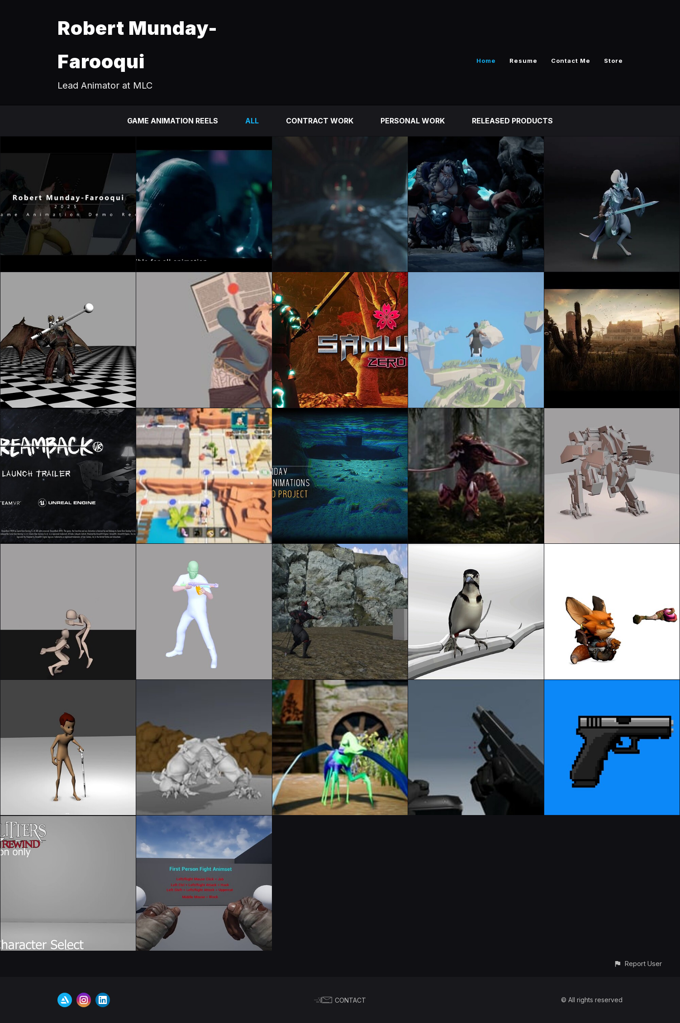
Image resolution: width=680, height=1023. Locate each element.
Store (613, 60)
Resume (523, 60)
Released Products (512, 120)
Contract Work (319, 120)
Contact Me (570, 60)
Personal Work (412, 120)
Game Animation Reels (172, 120)
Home (486, 60)
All (252, 120)
